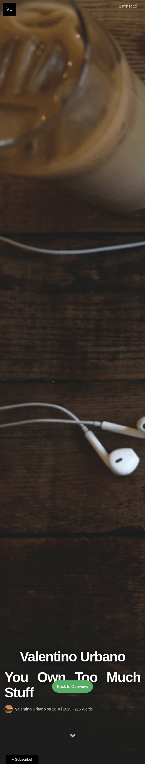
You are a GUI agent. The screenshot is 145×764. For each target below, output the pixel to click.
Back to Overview (72, 686)
